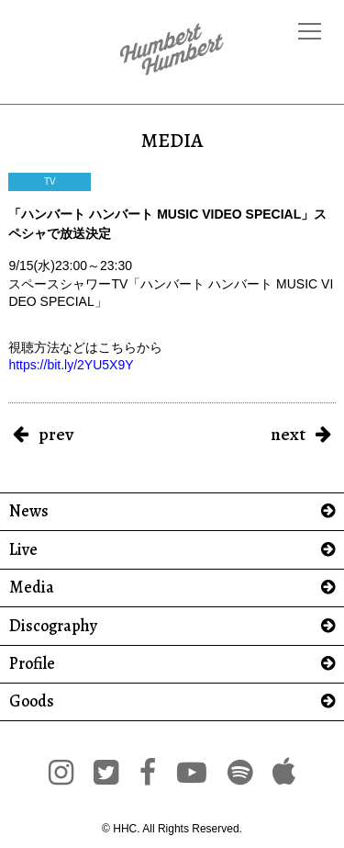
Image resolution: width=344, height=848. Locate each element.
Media (31, 587)
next (288, 434)
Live (23, 549)
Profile (32, 663)
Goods (31, 701)
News (29, 511)
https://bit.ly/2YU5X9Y (70, 364)
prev (56, 434)
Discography (53, 626)
